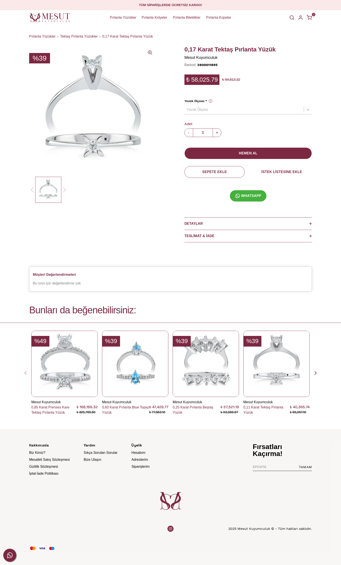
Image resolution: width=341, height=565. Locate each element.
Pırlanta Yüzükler (123, 17)
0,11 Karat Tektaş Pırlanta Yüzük (263, 409)
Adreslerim (139, 459)
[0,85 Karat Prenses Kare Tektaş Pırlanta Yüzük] (64, 364)
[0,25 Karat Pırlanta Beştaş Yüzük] (206, 364)
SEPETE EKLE (214, 172)
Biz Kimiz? (37, 452)
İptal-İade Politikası (44, 473)
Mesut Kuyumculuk (200, 57)
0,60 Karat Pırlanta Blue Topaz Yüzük (125, 409)
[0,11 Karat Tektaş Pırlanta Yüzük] (276, 364)
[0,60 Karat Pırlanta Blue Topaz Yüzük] (135, 364)
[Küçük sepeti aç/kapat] (309, 17)
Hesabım (138, 452)
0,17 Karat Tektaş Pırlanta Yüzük (127, 36)
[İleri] (313, 373)
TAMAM (305, 467)
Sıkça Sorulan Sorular (101, 452)
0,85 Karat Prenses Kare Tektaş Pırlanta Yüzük (50, 409)
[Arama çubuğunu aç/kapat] (292, 17)
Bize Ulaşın (92, 459)
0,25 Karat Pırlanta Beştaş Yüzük (193, 409)
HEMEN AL (248, 153)
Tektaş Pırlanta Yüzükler (79, 36)
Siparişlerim (140, 466)
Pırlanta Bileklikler (187, 17)
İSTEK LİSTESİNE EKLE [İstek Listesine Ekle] (281, 172)
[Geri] (28, 373)
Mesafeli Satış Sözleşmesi (49, 459)
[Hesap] (300, 17)
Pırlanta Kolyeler (154, 17)
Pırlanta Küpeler (218, 17)
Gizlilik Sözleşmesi (43, 466)
